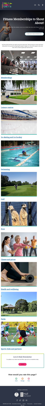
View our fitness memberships (34, 33)
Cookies (24, 403)
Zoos (3, 229)
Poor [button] (29, 379)
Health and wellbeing (9, 289)
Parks (3, 319)
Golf (2, 199)
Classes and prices (8, 259)
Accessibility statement (16, 403)
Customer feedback (37, 403)
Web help (22, 405)
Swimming (5, 169)
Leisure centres (7, 107)
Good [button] (16, 379)
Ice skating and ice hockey (11, 137)
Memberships (6, 77)
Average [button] (22, 379)
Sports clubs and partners (11, 349)
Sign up (22, 364)
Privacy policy (29, 403)
